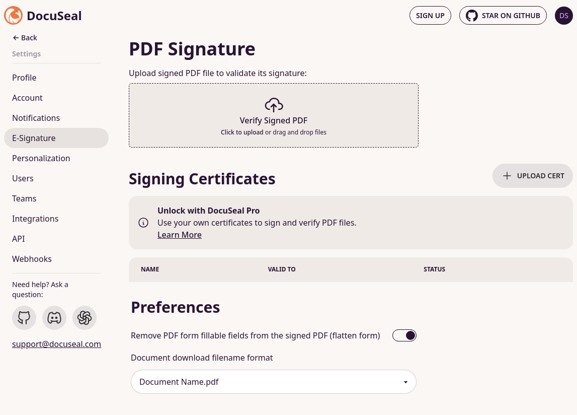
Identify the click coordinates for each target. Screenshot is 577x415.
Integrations (35, 218)
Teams (24, 198)
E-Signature (34, 138)
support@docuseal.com (56, 344)
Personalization (41, 158)
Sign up (430, 15)
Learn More (179, 234)
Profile (24, 77)
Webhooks (32, 258)
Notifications (36, 117)
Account (27, 97)
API (18, 238)
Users (23, 178)
